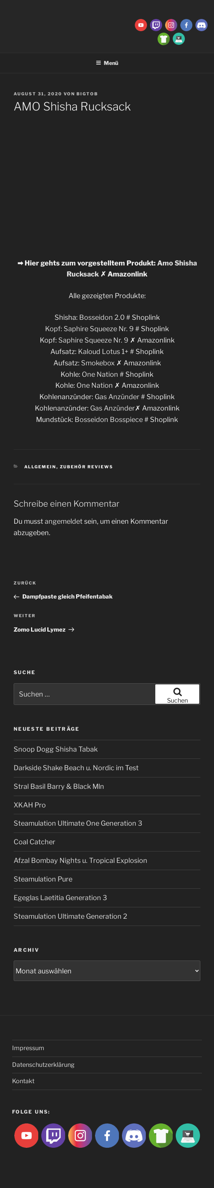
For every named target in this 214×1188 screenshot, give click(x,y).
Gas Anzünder (117, 397)
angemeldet (64, 521)
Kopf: (54, 329)
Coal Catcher (34, 842)
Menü (107, 63)
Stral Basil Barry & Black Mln (59, 786)
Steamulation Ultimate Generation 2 (70, 916)
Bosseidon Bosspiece (109, 419)
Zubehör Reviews (87, 466)
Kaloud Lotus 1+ (103, 351)
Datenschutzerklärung (43, 1064)
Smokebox (98, 363)
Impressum (28, 1048)
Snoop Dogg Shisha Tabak (56, 749)
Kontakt (23, 1081)
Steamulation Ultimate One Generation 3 (78, 823)
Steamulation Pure (43, 879)
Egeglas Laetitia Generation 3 (60, 898)
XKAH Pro (30, 805)
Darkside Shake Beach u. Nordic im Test (76, 768)
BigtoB (87, 93)
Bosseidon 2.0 (102, 317)
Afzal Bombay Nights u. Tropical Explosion (80, 860)
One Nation (100, 374)
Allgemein (40, 466)
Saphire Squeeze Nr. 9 (99, 329)
